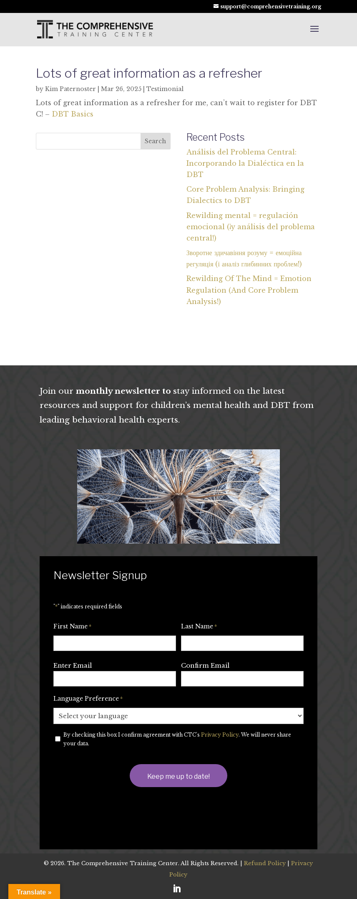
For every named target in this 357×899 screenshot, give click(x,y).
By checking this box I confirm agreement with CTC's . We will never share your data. (177, 739)
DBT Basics (72, 114)
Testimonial (165, 89)
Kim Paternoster (70, 89)
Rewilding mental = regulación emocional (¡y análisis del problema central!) (250, 226)
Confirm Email (205, 665)
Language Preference (88, 698)
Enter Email (72, 665)
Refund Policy (265, 863)
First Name (72, 626)
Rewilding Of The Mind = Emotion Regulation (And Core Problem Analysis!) (249, 289)
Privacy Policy (220, 735)
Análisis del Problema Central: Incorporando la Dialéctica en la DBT (245, 163)
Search (155, 141)
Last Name (199, 626)
